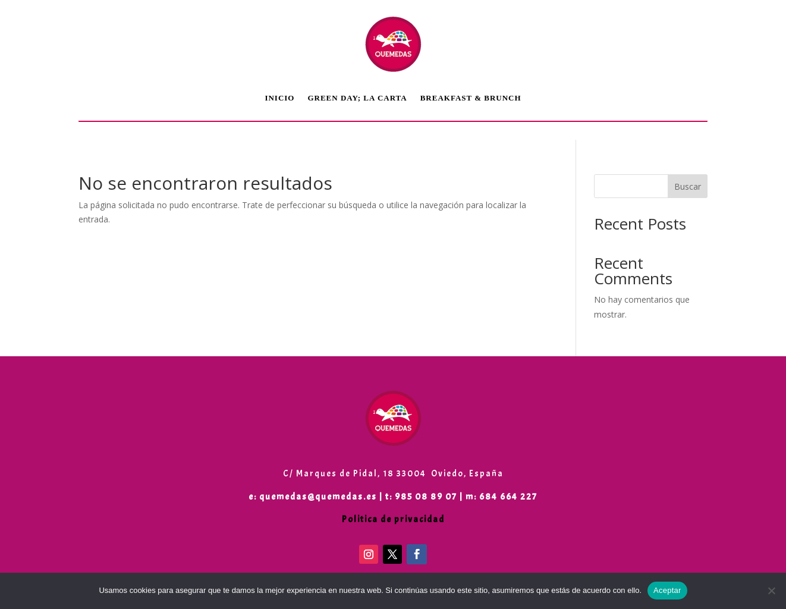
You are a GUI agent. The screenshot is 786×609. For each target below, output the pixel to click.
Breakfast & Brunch (470, 97)
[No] (771, 591)
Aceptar (667, 590)
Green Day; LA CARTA (357, 97)
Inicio (279, 97)
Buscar (687, 186)
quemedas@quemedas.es (318, 497)
